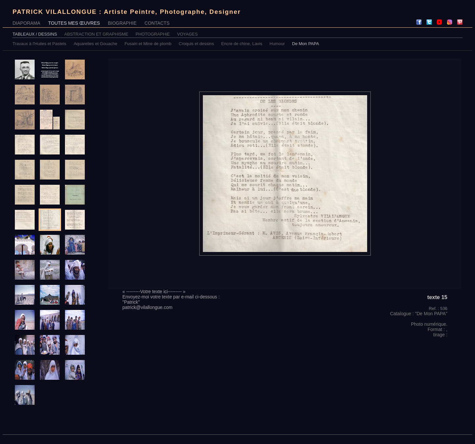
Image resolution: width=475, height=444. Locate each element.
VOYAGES (187, 34)
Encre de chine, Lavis (241, 43)
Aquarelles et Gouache (95, 43)
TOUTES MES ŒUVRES (74, 23)
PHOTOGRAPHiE (153, 34)
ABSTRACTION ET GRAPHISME (96, 34)
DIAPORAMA (26, 23)
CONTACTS (157, 23)
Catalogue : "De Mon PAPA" (419, 313)
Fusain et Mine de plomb (147, 43)
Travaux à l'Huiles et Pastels (39, 43)
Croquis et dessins (196, 43)
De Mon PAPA (305, 43)
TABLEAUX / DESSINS (35, 34)
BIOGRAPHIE (122, 23)
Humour (277, 43)
